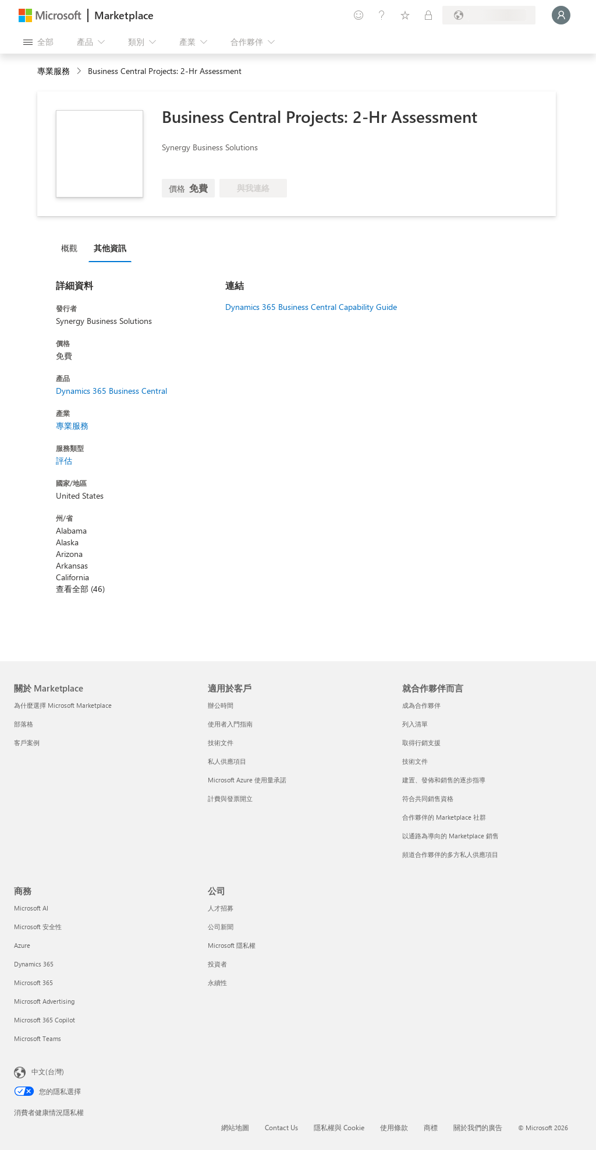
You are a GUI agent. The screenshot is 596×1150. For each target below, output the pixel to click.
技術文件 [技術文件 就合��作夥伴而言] (415, 761)
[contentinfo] (80, 71)
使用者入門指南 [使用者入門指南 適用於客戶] (230, 723)
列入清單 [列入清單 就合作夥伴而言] (415, 723)
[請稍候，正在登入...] (561, 15)
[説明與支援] (381, 15)
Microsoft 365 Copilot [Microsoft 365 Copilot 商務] (44, 1019)
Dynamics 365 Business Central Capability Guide (311, 306)
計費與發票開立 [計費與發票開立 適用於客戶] (230, 798)
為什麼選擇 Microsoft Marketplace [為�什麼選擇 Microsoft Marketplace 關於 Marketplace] (63, 705)
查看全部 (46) (80, 588)
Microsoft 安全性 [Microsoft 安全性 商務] (38, 926)
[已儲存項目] (405, 15)
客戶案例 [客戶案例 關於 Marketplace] (27, 742)
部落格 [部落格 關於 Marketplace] (23, 723)
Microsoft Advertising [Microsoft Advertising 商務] (44, 1001)
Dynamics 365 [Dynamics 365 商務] (34, 963)
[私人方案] (428, 15)
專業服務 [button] (53, 70)
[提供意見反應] (358, 15)
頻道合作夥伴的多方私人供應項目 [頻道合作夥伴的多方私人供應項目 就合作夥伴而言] (450, 854)
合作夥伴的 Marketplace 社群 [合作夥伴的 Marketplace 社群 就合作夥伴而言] (444, 817)
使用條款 (394, 1127)
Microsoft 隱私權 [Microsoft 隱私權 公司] (232, 945)
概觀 (69, 247)
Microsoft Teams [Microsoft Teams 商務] (37, 1038)
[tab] (72, 247)
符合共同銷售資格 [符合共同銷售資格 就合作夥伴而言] (427, 798)
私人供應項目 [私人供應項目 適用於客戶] (227, 761)
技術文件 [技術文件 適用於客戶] (220, 742)
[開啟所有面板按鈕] (38, 42)
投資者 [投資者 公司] (217, 963)
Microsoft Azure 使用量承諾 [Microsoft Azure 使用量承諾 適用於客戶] (247, 779)
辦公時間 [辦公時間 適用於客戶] (220, 705)
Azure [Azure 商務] (22, 945)
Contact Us (281, 1127)
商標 (431, 1127)
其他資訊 (110, 247)
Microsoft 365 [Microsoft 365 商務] (33, 982)
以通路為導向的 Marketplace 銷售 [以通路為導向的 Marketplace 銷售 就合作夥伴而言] (450, 835)
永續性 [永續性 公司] (217, 982)
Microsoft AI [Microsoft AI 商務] (31, 908)
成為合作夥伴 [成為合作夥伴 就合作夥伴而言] (421, 705)
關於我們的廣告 (477, 1127)
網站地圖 (235, 1127)
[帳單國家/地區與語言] (488, 15)
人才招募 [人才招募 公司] (220, 908)
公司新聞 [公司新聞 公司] (220, 926)
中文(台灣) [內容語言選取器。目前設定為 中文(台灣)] (47, 1071)
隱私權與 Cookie (339, 1127)
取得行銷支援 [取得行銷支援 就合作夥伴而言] (421, 742)
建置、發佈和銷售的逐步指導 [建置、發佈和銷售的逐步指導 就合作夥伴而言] (443, 779)
